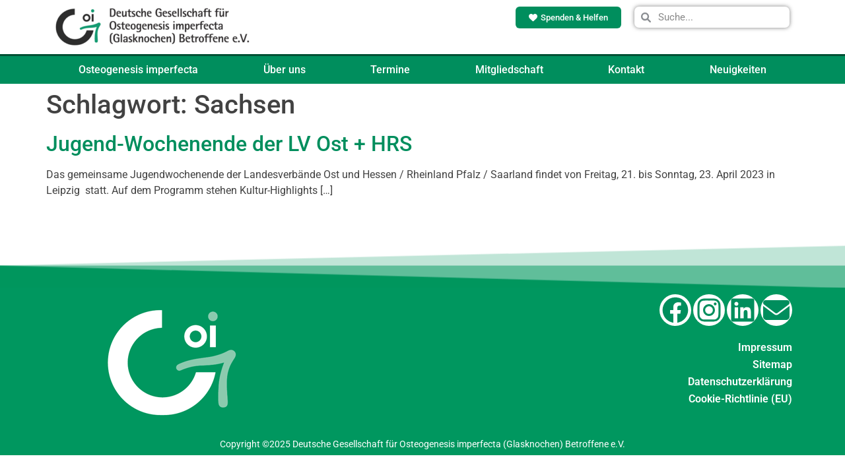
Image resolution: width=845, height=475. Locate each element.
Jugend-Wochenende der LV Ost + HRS (229, 143)
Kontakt (626, 69)
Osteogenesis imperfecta (138, 69)
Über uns (284, 69)
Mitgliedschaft (509, 69)
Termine (390, 69)
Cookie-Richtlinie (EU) (740, 399)
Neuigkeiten (738, 69)
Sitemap (772, 364)
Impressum (765, 347)
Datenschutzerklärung (740, 381)
